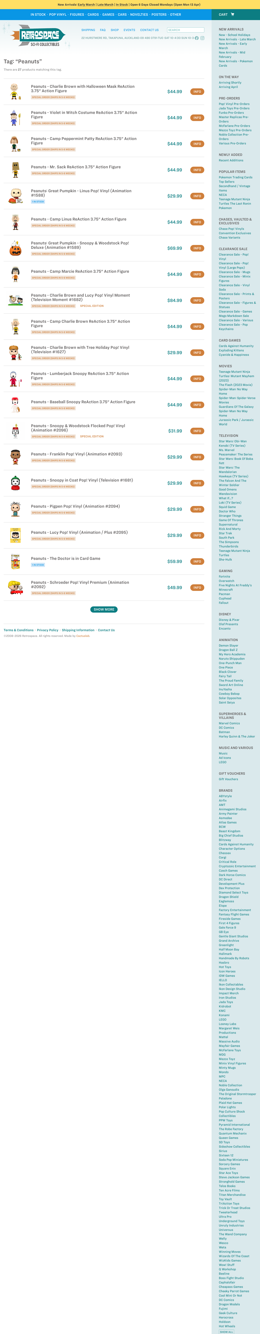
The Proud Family (231, 680)
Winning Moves (230, 1251)
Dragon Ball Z (228, 649)
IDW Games (227, 975)
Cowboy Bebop (229, 693)
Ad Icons (225, 757)
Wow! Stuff (226, 1264)
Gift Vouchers (228, 779)
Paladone (225, 1098)
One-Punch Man (230, 663)
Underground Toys (232, 1221)
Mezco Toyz (227, 1059)
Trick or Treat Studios (234, 1208)
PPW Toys (226, 1120)
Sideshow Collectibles (234, 1146)
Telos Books (227, 1186)
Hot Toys (225, 967)
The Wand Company (233, 1234)
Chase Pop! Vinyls (231, 228)
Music (223, 753)
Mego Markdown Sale (234, 315)
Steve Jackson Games (234, 1177)
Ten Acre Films (229, 1190)
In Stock (122, 4)
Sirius (223, 1151)
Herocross (226, 1317)
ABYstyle (225, 796)
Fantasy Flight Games (234, 914)
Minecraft (226, 589)
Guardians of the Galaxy (236, 406)
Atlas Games (228, 822)
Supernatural (228, 524)
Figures (77, 14)
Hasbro (224, 962)
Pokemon (225, 208)
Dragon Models (229, 1304)
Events (129, 30)
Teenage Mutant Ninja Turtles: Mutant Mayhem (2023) (236, 376)
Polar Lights (227, 1107)
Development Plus (232, 883)
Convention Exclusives (235, 233)
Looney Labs (227, 1024)
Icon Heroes (227, 971)
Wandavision (228, 493)
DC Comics (226, 727)
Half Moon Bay (229, 949)
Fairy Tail (225, 676)
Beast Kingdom (229, 831)
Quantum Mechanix (233, 1133)
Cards (93, 14)
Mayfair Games (229, 1045)
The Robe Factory (231, 1129)
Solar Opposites (230, 698)
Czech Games (228, 870)
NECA (223, 194)
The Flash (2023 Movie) (236, 384)
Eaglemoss (226, 901)
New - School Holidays (234, 35)
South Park (226, 537)
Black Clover (228, 671)
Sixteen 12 (226, 1155)
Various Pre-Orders (232, 143)
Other (175, 14)
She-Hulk (225, 559)
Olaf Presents (228, 624)
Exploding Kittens (231, 350)
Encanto (225, 628)
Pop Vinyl (57, 14)
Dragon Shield (229, 896)
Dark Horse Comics (232, 875)
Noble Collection (230, 1085)
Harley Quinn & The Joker (237, 736)
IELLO (223, 980)
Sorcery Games (229, 1164)
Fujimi (223, 1308)
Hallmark (225, 953)
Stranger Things (230, 515)
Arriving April (228, 87)
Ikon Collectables (231, 984)
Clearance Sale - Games (235, 311)
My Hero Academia (232, 654)
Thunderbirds (228, 546)
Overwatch (226, 580)
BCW (222, 826)
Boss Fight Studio (231, 1278)
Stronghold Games (232, 1181)
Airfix (223, 800)
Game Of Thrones (231, 520)
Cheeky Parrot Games (234, 1291)
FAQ (103, 30)
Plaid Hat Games (230, 1102)
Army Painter (228, 813)
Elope (223, 905)
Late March (105, 4)
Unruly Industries (231, 1225)
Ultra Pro (225, 1216)
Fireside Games (230, 918)
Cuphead (225, 598)
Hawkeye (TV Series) (233, 476)
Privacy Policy (47, 630)
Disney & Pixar (229, 619)
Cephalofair (227, 1282)
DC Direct (225, 879)
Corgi (222, 857)
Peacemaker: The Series (236, 454)
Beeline (224, 1273)
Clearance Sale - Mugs (234, 272)
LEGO (222, 762)
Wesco (223, 1243)
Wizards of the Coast (234, 1256)
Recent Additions (231, 160)
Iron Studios (227, 997)
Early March (86, 4)
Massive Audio (229, 1041)
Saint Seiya (227, 702)
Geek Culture (228, 1313)
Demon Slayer (228, 645)
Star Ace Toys (228, 1172)
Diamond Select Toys (233, 892)
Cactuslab (82, 635)
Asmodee (225, 818)
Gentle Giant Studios (233, 936)
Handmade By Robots (234, 958)
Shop (115, 30)
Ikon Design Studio (232, 988)
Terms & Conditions (19, 630)
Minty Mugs (227, 1067)
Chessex (225, 853)
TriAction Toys (229, 1203)
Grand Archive (229, 940)
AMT (222, 804)
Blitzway (225, 840)
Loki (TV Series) (230, 502)
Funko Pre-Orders (231, 112)
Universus (226, 1229)
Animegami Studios (233, 809)
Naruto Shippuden (232, 658)
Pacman (224, 594)
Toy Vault (225, 1199)
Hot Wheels (227, 1326)
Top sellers (227, 181)
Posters (159, 14)
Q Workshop (227, 1269)
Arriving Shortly (230, 82)
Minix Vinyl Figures (232, 1063)
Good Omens (228, 489)
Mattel (223, 1037)
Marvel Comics (229, 723)
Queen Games (228, 1137)
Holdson (225, 1321)
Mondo (224, 1072)
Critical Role (227, 861)
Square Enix (227, 1168)
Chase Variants (229, 237)
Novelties (139, 14)
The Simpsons (229, 542)
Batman (224, 732)
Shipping (88, 30)
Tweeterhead (228, 1212)
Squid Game (227, 507)
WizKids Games (230, 1260)
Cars (122, 14)
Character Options (232, 848)
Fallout (224, 602)
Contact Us (149, 30)
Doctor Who (227, 511)
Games (108, 14)
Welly (223, 1238)
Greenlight (226, 945)
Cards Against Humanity (236, 346)
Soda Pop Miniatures (233, 1159)
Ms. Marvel (227, 450)
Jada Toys (226, 1002)
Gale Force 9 (227, 927)
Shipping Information (78, 630)
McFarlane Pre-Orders (234, 125)
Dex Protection (229, 888)
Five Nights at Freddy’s (235, 585)
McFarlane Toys (230, 1050)
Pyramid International (234, 1124)
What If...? (226, 498)
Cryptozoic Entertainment (237, 866)
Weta (222, 1247)
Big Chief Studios (231, 835)
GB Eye (224, 932)
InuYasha (225, 689)
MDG (222, 1054)
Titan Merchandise (232, 1194)
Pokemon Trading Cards (236, 177)
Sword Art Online (231, 685)
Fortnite (224, 576)
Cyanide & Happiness (234, 354)
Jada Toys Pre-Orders (234, 108)
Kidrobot (225, 1006)
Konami (224, 1015)
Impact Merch (229, 993)
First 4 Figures (229, 923)
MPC (222, 1076)
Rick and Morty (230, 528)
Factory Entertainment (235, 910)
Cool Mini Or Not (230, 1295)
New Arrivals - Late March (237, 39)
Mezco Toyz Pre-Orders (235, 130)
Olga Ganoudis (229, 1089)
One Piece (226, 667)
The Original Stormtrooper (237, 1094)
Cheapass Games (231, 1286)
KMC (222, 1010)
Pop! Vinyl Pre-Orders (234, 104)
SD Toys (224, 1142)
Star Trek (225, 533)
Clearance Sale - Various (236, 320)
